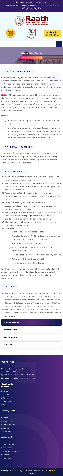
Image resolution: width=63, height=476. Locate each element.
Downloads (53, 5)
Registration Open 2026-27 (52, 33)
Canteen (6, 428)
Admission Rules (35, 58)
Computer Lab (9, 425)
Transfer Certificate (11, 451)
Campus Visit (8, 444)
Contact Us (7, 458)
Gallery (6, 455)
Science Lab (8, 421)
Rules (5, 398)
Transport (7, 431)
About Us (6, 394)
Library (5, 418)
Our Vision (7, 401)
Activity (6, 405)
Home (24, 58)
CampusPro (50, 470)
